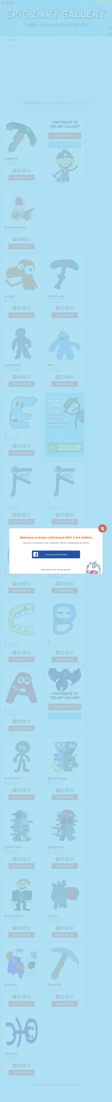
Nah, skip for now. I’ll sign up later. (56, 569)
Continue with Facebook (49, 554)
